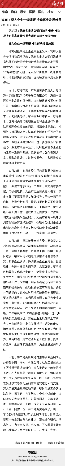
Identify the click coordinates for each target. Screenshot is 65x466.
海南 (5, 12)
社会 (50, 12)
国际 (32, 12)
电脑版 (32, 452)
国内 (41, 12)
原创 (23, 12)
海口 (14, 12)
